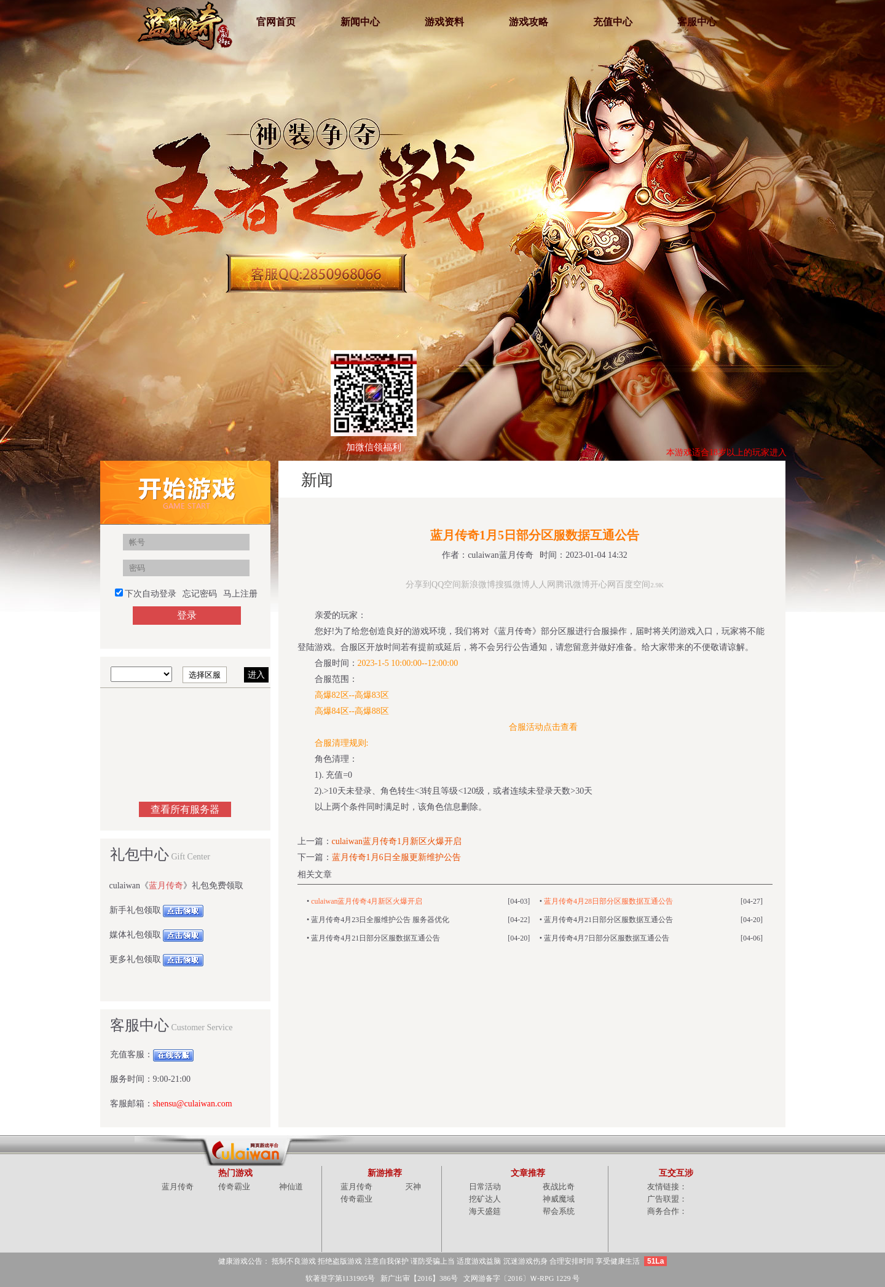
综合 (723, 479)
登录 (187, 615)
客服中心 (697, 22)
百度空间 (633, 584)
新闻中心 (360, 22)
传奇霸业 (234, 1186)
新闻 (753, 479)
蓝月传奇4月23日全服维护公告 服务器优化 (380, 919)
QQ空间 (446, 584)
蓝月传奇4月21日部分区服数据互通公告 (608, 919)
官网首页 (276, 22)
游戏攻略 (528, 22)
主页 (692, 479)
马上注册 (240, 593)
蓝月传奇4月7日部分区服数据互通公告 (606, 938)
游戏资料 (444, 22)
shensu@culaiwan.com (192, 1103)
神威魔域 (559, 1198)
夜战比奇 (559, 1186)
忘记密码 (200, 593)
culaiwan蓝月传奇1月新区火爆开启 (397, 841)
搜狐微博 (512, 584)
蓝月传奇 (166, 885)
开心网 (603, 584)
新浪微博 (478, 584)
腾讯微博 (573, 584)
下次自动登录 (150, 593)
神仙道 (291, 1186)
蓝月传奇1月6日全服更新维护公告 (396, 857)
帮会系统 (559, 1211)
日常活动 (485, 1186)
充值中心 (612, 22)
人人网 (543, 584)
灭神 (413, 1186)
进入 (256, 674)
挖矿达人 (485, 1198)
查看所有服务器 (185, 809)
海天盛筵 (485, 1211)
